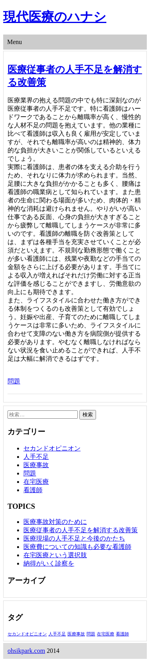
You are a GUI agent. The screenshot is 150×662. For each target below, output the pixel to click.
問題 (14, 381)
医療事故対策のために (55, 521)
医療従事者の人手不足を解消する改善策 (80, 530)
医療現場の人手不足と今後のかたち (74, 538)
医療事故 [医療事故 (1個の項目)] (76, 634)
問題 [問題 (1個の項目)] (91, 634)
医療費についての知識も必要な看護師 (77, 546)
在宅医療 (36, 481)
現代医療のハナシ (54, 17)
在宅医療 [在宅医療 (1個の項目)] (105, 634)
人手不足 (36, 456)
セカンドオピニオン (52, 448)
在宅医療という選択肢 (55, 555)
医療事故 (36, 465)
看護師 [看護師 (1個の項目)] (122, 634)
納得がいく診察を (48, 563)
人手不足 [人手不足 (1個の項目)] (57, 634)
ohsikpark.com (26, 650)
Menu (14, 41)
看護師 (32, 490)
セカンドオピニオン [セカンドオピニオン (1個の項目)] (27, 634)
